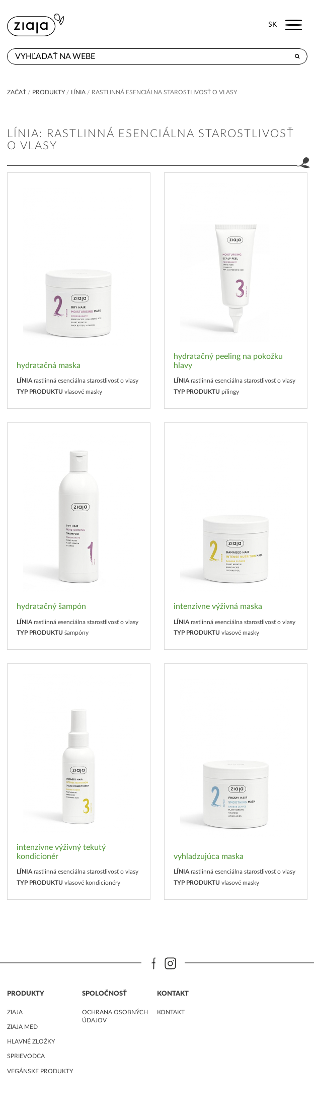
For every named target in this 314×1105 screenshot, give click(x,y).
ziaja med (22, 1027)
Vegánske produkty (40, 1071)
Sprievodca (26, 1056)
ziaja (15, 1012)
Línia (78, 92)
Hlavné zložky (31, 1041)
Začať (16, 92)
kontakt (171, 1012)
